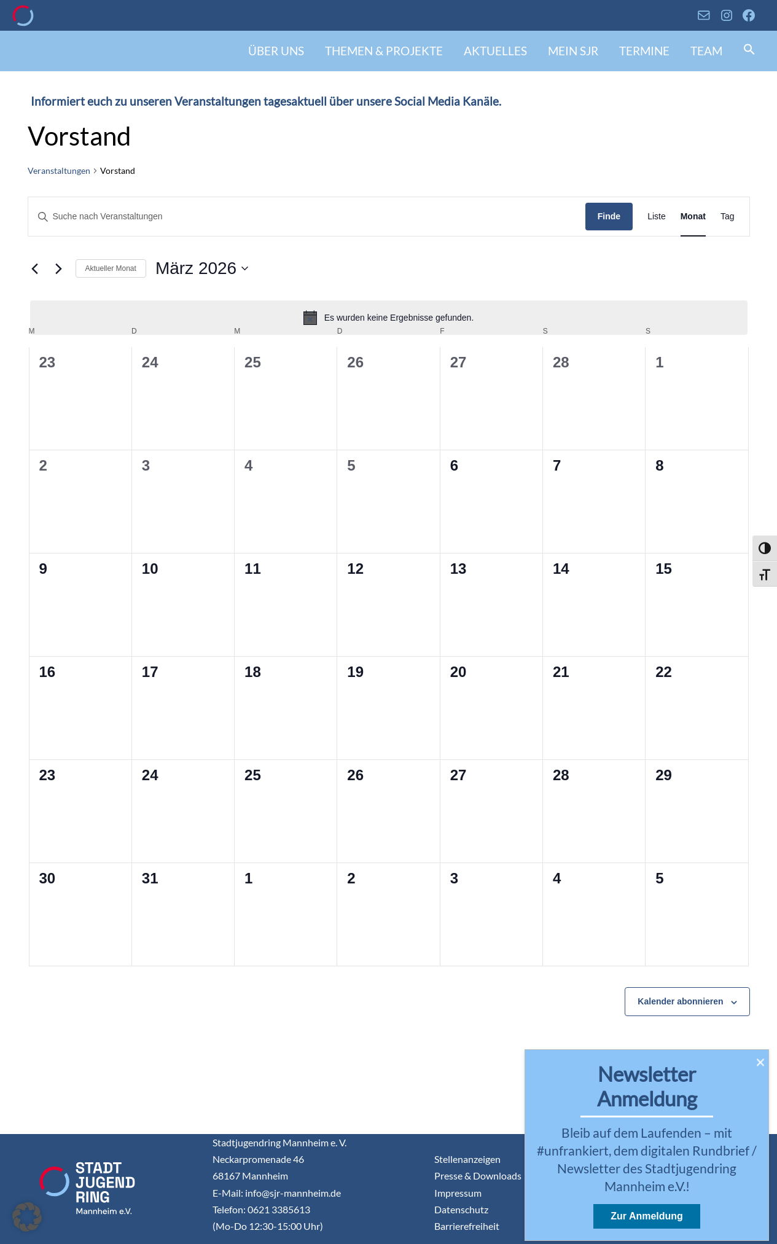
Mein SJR (573, 51)
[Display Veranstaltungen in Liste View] (656, 216)
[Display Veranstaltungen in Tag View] (727, 216)
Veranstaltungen (59, 170)
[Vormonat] (35, 268)
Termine (644, 51)
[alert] (389, 317)
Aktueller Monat (110, 268)
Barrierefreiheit (466, 1226)
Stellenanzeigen (467, 1159)
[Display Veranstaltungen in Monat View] (693, 216)
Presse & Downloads (477, 1175)
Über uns (276, 51)
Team (706, 51)
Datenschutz (461, 1209)
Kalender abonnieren (680, 1001)
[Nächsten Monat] (59, 268)
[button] (749, 51)
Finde (609, 216)
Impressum (458, 1193)
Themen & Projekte (384, 51)
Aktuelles (495, 51)
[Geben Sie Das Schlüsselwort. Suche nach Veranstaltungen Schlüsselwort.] (306, 216)
